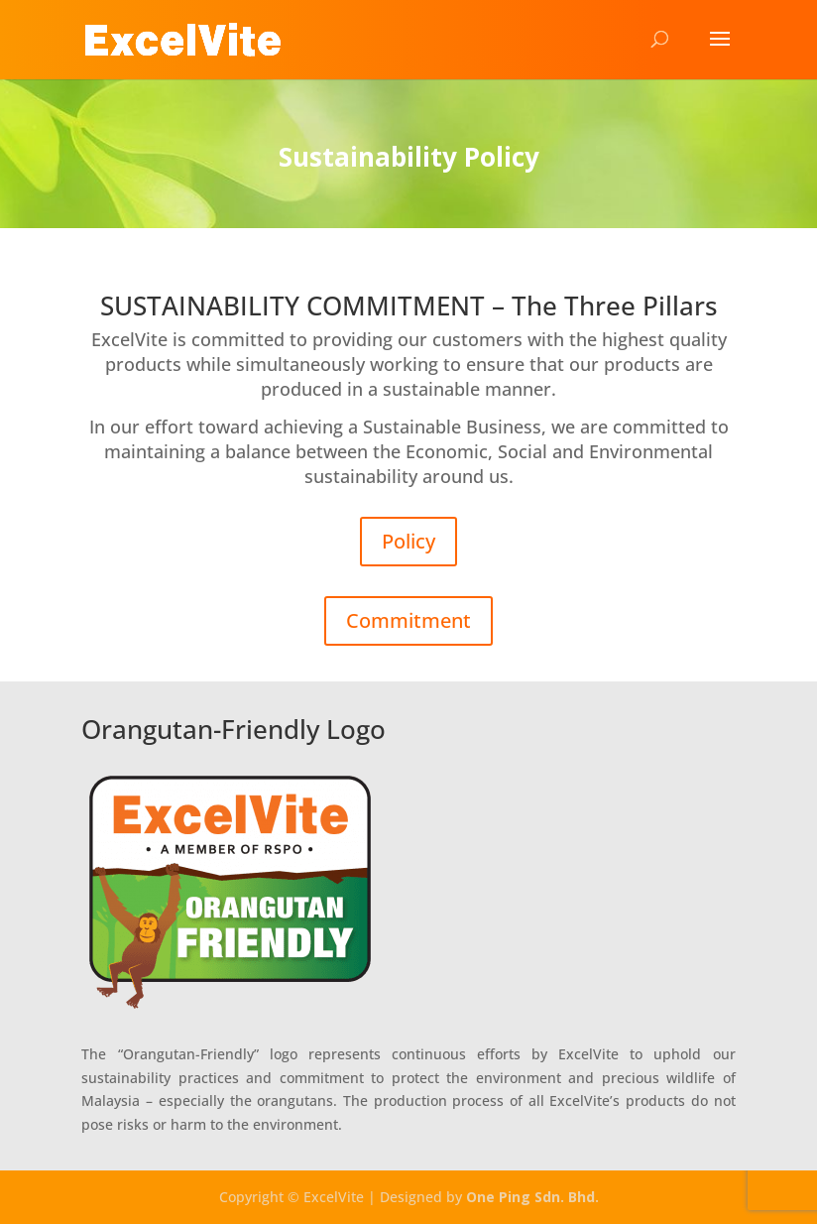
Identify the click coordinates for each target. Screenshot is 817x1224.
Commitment (408, 620)
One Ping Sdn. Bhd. (532, 1196)
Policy (408, 541)
